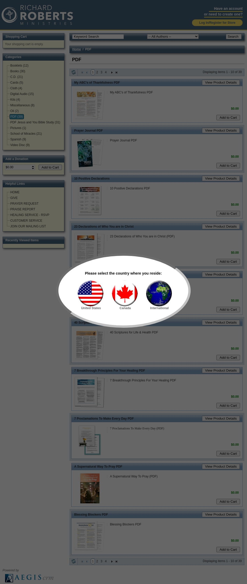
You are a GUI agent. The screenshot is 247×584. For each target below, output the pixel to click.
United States (90, 295)
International (159, 295)
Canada (125, 295)
